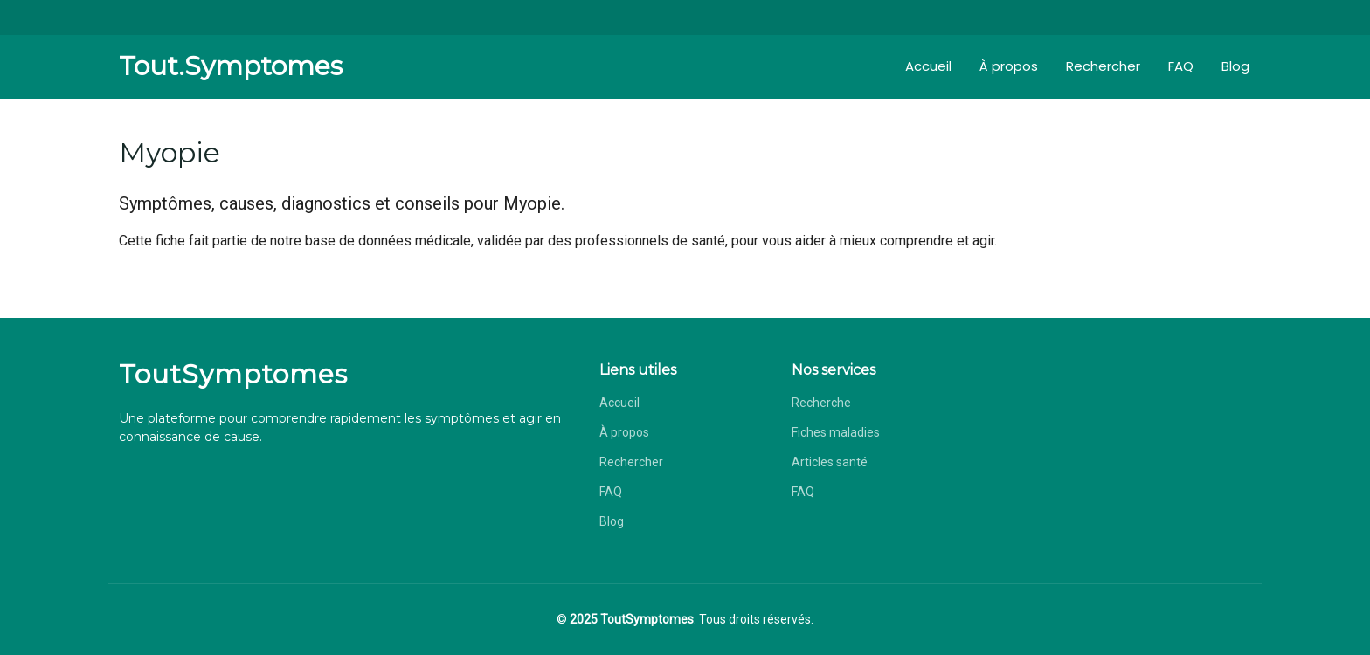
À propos (1008, 66)
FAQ (1181, 66)
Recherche (821, 402)
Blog (1235, 66)
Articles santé (830, 462)
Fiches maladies (836, 432)
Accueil (928, 66)
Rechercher (1103, 66)
